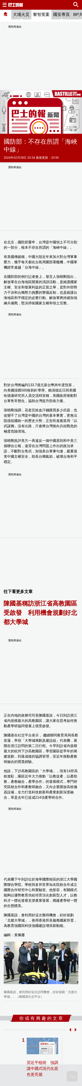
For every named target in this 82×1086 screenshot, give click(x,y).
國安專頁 (61, 14)
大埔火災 (21, 14)
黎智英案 (41, 14)
